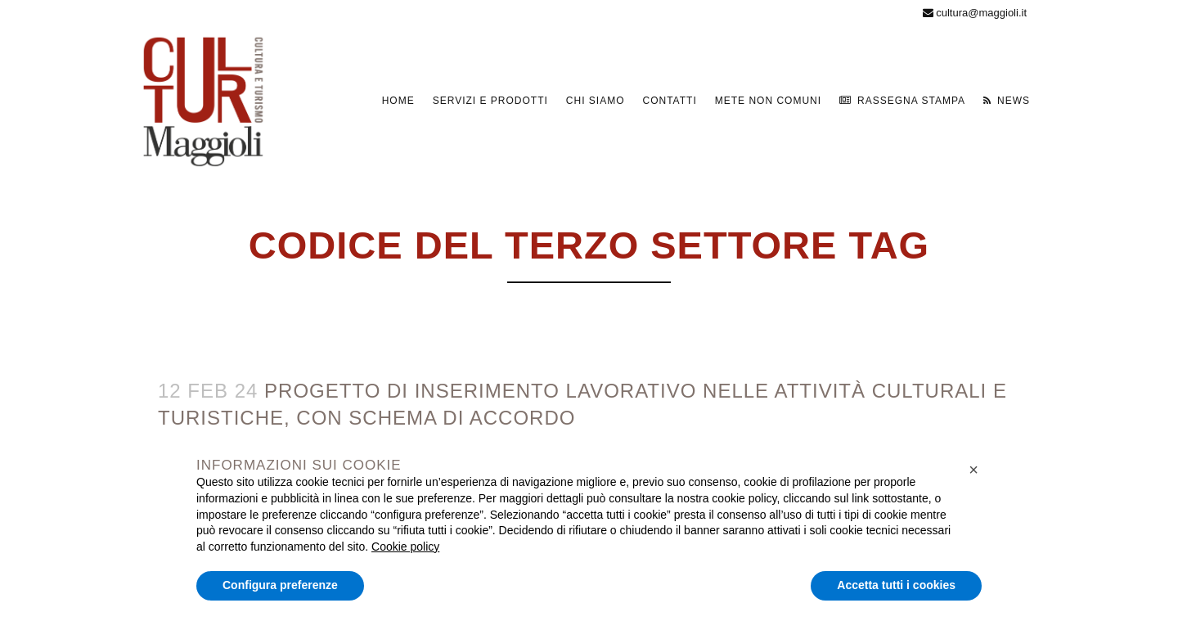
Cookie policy (405, 546)
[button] (973, 470)
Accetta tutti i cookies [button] (896, 585)
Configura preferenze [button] (280, 585)
